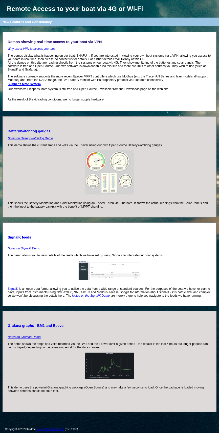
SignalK (13, 288)
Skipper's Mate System (24, 84)
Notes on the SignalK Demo (91, 295)
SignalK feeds (19, 237)
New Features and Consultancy (27, 22)
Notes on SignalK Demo (24, 248)
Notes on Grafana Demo (24, 337)
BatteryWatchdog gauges (29, 131)
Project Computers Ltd (50, 429)
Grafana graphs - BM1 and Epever (36, 326)
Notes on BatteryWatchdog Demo (30, 138)
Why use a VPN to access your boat (32, 48)
